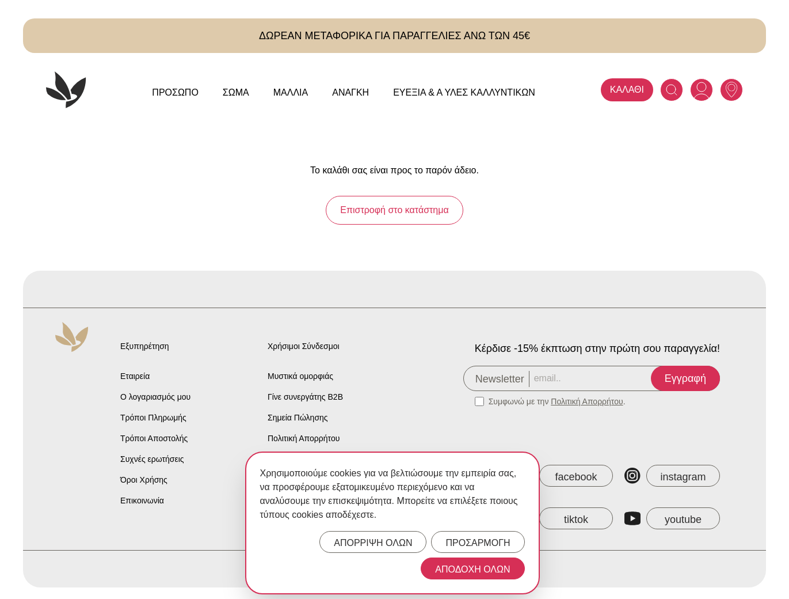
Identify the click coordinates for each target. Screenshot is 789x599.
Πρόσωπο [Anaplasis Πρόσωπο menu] (175, 92)
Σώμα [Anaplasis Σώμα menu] (236, 92)
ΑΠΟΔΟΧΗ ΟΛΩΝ (472, 569)
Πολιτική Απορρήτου (587, 401)
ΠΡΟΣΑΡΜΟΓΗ (477, 543)
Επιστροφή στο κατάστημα (394, 210)
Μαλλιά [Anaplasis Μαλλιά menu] (290, 92)
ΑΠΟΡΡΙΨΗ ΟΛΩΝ (373, 543)
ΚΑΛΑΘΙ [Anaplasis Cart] (627, 89)
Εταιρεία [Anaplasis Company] (135, 376)
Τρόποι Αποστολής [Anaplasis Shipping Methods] (154, 438)
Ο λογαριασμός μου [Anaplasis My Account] (155, 396)
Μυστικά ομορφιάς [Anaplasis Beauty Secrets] (300, 376)
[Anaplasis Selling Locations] (731, 89)
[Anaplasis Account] (701, 89)
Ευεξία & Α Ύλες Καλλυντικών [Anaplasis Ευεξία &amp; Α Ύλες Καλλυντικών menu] (464, 92)
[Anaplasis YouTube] (672, 518)
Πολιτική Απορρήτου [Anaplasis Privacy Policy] (304, 438)
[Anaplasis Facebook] (565, 476)
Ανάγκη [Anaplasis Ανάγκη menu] (350, 92)
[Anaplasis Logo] (66, 89)
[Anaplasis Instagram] (672, 476)
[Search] (671, 89)
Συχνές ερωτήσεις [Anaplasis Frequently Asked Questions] (152, 459)
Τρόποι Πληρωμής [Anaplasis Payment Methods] (153, 417)
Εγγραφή (685, 378)
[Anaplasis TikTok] (565, 518)
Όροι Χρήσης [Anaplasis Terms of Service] (143, 479)
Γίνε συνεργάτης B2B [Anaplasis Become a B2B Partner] (305, 396)
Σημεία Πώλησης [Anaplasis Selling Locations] (298, 417)
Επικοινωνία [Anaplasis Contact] (142, 500)
